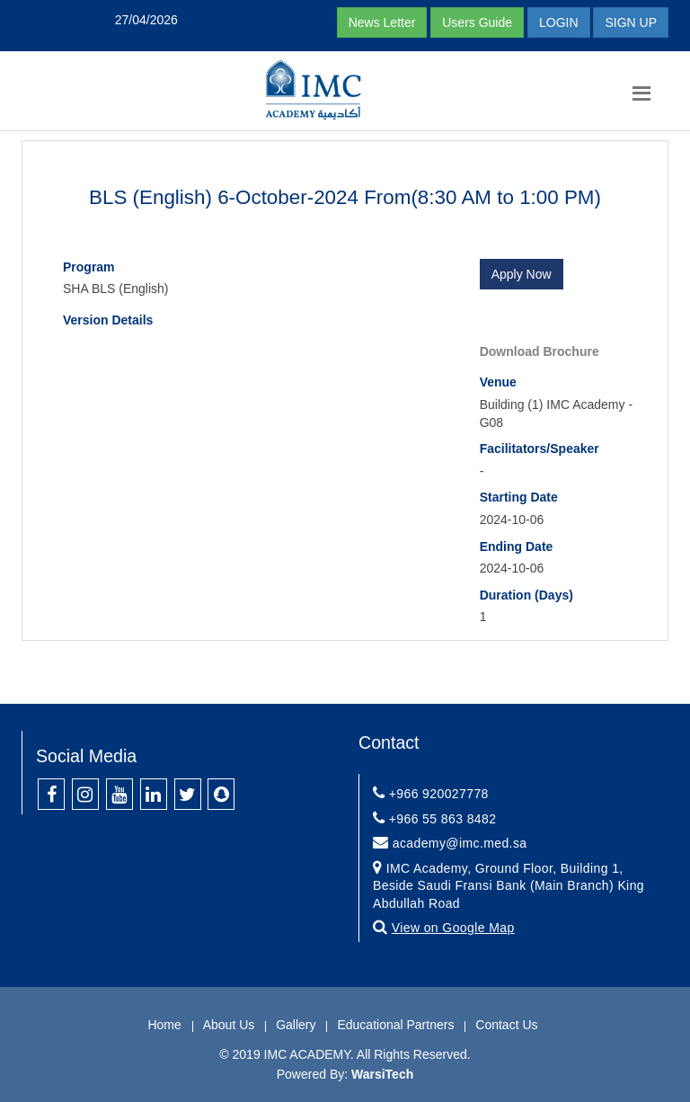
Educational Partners (395, 1025)
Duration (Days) (526, 595)
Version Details (108, 320)
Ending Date (516, 546)
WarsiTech (382, 1074)
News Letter (382, 22)
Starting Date (519, 497)
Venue (498, 382)
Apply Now (521, 274)
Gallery (295, 1025)
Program (89, 267)
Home (164, 1025)
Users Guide (477, 22)
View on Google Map (453, 927)
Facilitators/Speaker (539, 448)
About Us (229, 1025)
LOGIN (559, 22)
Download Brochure (539, 351)
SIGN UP (631, 22)
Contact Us (506, 1025)
